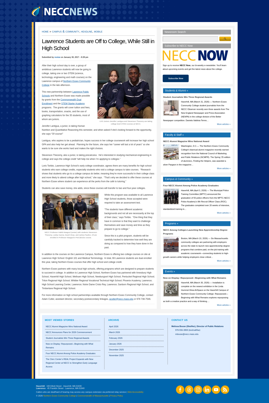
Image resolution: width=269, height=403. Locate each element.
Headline (86, 31)
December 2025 (116, 349)
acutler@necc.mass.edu (121, 299)
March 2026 (114, 332)
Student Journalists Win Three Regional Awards (187, 97)
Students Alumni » (176, 90)
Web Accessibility (135, 392)
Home (45, 31)
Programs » (171, 223)
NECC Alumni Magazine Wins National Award (186, 141)
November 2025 (116, 355)
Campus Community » (179, 179)
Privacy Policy (116, 396)
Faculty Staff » (174, 134)
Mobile (98, 31)
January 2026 (115, 344)
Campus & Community (65, 31)
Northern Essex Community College (59, 396)
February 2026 (116, 338)
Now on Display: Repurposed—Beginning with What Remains (194, 278)
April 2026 (113, 326)
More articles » (224, 124)
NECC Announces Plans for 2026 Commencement (69, 332)
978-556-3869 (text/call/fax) (187, 330)
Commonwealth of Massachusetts (93, 396)
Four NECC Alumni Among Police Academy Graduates (191, 185)
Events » (170, 271)
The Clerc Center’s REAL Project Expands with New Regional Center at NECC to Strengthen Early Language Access (71, 363)
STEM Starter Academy (73, 103)
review (57, 57)
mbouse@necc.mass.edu (186, 334)
